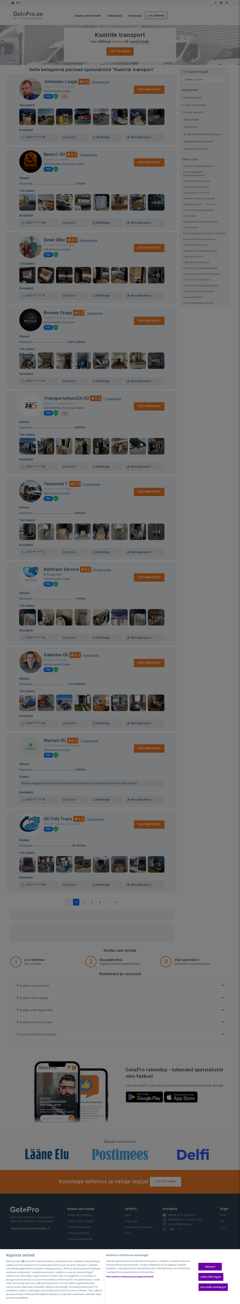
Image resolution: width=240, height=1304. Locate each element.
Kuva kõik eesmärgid (213, 1287)
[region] (120, 1276)
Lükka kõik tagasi (210, 1276)
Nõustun (210, 1266)
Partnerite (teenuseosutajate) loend (130, 1276)
